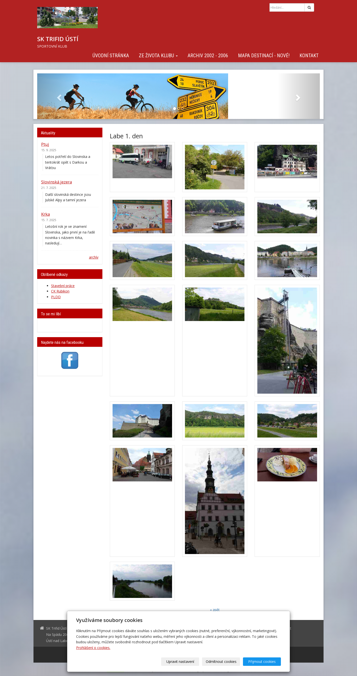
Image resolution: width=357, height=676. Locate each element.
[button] (58, 96)
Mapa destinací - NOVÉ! (264, 56)
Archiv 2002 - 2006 (208, 56)
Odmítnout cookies (221, 661)
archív (93, 257)
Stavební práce (63, 285)
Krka (45, 214)
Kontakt (309, 56)
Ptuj (45, 144)
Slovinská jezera (56, 182)
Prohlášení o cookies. (93, 647)
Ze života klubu (158, 56)
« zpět (215, 609)
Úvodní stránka (110, 56)
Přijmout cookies (262, 661)
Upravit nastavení (180, 661)
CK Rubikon (60, 291)
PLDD (56, 296)
